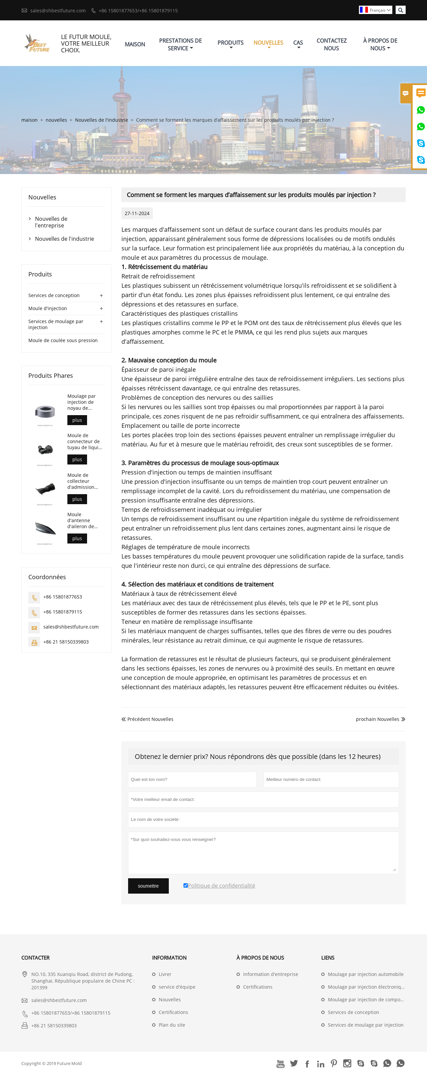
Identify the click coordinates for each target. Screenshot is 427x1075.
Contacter (35, 957)
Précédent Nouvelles (147, 719)
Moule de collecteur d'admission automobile (80, 481)
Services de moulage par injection (55, 324)
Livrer (165, 974)
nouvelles (56, 120)
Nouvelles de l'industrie (101, 120)
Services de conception (54, 295)
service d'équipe (177, 987)
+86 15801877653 (62, 597)
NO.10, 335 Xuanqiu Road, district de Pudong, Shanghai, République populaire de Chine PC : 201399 (83, 981)
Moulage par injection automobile (366, 974)
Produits (231, 44)
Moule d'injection (47, 308)
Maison (135, 44)
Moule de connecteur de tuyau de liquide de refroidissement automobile (85, 441)
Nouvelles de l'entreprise (51, 222)
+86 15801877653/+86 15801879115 (138, 10)
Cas (298, 44)
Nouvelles (268, 44)
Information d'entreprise (270, 974)
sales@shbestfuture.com (58, 10)
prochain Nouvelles (377, 719)
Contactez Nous (332, 44)
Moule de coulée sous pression (63, 340)
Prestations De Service (180, 44)
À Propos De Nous (380, 44)
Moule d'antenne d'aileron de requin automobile (80, 520)
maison (29, 120)
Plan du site (172, 1025)
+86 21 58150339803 (66, 642)
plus (77, 420)
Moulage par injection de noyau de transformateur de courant (84, 402)
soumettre (148, 886)
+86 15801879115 (62, 612)
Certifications (173, 1012)
